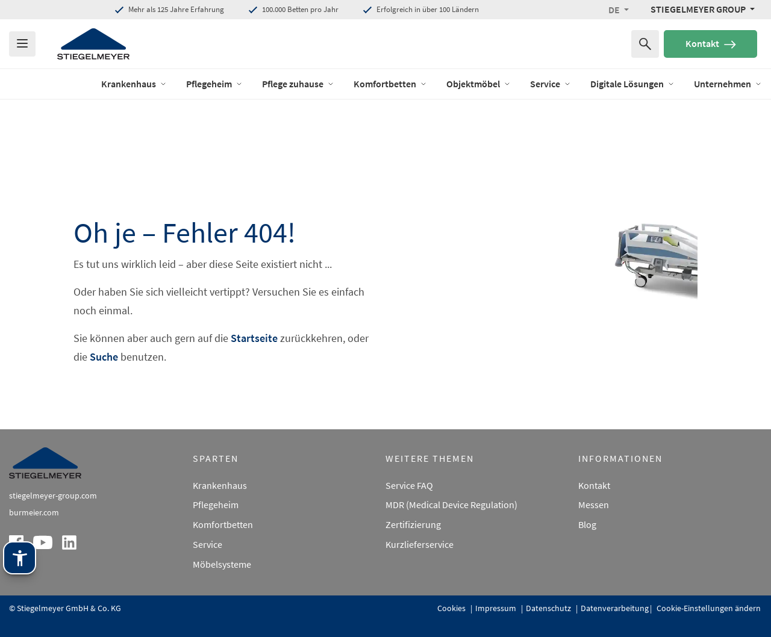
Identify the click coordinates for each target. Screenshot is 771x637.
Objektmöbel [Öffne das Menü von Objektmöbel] (478, 84)
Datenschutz (549, 608)
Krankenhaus (220, 485)
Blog (587, 524)
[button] (619, 10)
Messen (593, 505)
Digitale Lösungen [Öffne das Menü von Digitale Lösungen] (632, 84)
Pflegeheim (216, 505)
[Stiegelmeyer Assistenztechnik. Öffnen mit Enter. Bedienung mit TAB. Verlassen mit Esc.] (19, 557)
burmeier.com (34, 512)
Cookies (452, 608)
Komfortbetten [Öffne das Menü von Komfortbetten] (390, 84)
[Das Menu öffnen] (22, 44)
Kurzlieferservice (420, 544)
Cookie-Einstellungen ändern (708, 608)
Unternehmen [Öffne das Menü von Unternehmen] (728, 84)
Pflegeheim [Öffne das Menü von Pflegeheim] (214, 84)
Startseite (254, 338)
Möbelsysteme (222, 564)
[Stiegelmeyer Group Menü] (702, 9)
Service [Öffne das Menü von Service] (550, 84)
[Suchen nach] (645, 44)
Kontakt (710, 43)
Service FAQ (409, 485)
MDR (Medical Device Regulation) (451, 505)
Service (207, 544)
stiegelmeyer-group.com (53, 495)
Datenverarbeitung (615, 608)
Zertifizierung (413, 524)
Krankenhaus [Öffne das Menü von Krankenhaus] (134, 84)
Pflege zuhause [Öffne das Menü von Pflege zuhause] (298, 84)
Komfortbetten (223, 524)
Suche (104, 357)
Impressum (496, 608)
